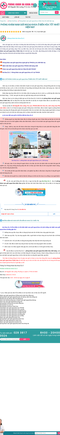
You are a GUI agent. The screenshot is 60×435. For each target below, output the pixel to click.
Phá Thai (2, 432)
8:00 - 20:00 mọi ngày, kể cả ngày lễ (20, 277)
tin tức (27, 17)
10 (20, 32)
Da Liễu (2, 429)
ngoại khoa (33, 13)
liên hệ (16, 17)
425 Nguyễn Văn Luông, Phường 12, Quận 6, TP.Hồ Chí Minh (20, 271)
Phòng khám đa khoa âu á (15, 38)
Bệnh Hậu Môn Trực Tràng (5, 425)
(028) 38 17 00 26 (11, 274)
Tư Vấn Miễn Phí (22, 209)
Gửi (24, 339)
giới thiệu (5, 17)
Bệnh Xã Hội (3, 427)
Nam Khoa (3, 422)
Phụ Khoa (2, 430)
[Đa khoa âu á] (16, 5)
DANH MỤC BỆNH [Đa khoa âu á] (10, 13)
